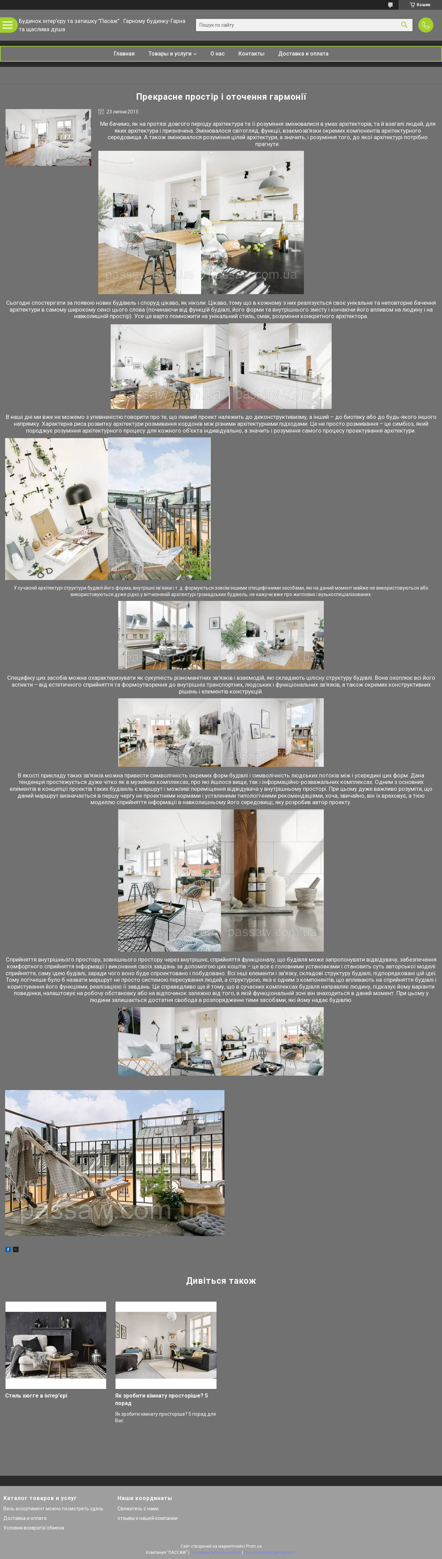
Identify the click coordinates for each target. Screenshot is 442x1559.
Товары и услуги (170, 53)
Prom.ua (254, 1546)
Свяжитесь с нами (138, 1508)
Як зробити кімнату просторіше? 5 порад (161, 1399)
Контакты (251, 53)
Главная (124, 53)
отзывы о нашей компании (147, 1518)
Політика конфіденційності (270, 1552)
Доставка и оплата (303, 53)
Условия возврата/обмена (33, 1528)
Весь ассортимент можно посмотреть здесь (53, 1508)
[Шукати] (404, 25)
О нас (217, 53)
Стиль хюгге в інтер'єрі (36, 1395)
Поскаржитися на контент (216, 1552)
